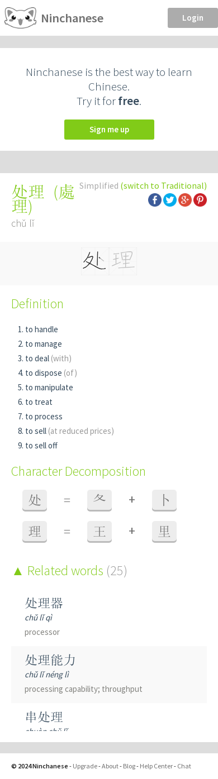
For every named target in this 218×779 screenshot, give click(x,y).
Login (192, 17)
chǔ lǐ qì (38, 617)
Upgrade (85, 766)
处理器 (44, 602)
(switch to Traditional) (163, 185)
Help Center (156, 766)
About (110, 766)
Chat (184, 766)
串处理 (44, 716)
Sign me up (109, 129)
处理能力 (50, 659)
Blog (129, 766)
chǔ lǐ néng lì (47, 674)
